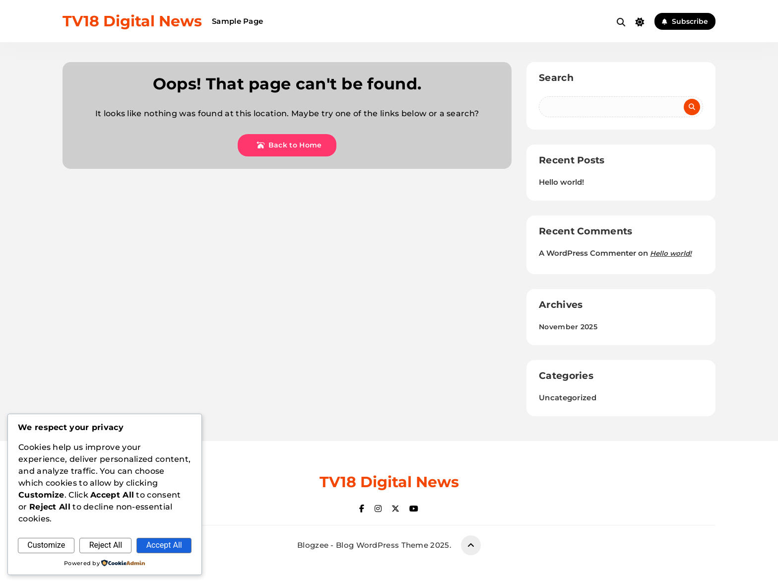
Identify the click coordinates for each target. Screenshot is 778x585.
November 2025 (568, 326)
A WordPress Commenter (587, 253)
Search (556, 77)
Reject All (105, 545)
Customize (46, 545)
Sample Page (237, 21)
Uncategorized (567, 397)
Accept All (164, 545)
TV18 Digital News (132, 21)
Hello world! (561, 182)
